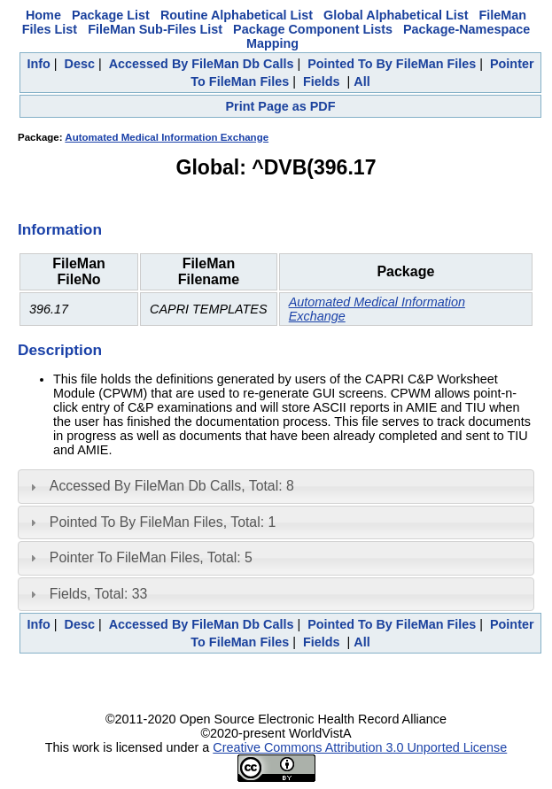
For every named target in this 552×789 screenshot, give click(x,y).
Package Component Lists (313, 29)
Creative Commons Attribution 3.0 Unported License (360, 747)
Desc (80, 64)
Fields (321, 81)
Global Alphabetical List (395, 15)
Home (43, 15)
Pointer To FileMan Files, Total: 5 (151, 557)
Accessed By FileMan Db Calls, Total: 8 (172, 485)
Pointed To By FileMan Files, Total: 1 (163, 522)
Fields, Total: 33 (99, 593)
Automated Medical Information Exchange (166, 137)
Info (38, 64)
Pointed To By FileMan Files (391, 64)
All (361, 81)
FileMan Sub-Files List (155, 29)
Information (60, 229)
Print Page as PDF (281, 106)
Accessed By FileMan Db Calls (201, 64)
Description (60, 350)
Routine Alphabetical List (236, 15)
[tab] (276, 486)
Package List (111, 15)
